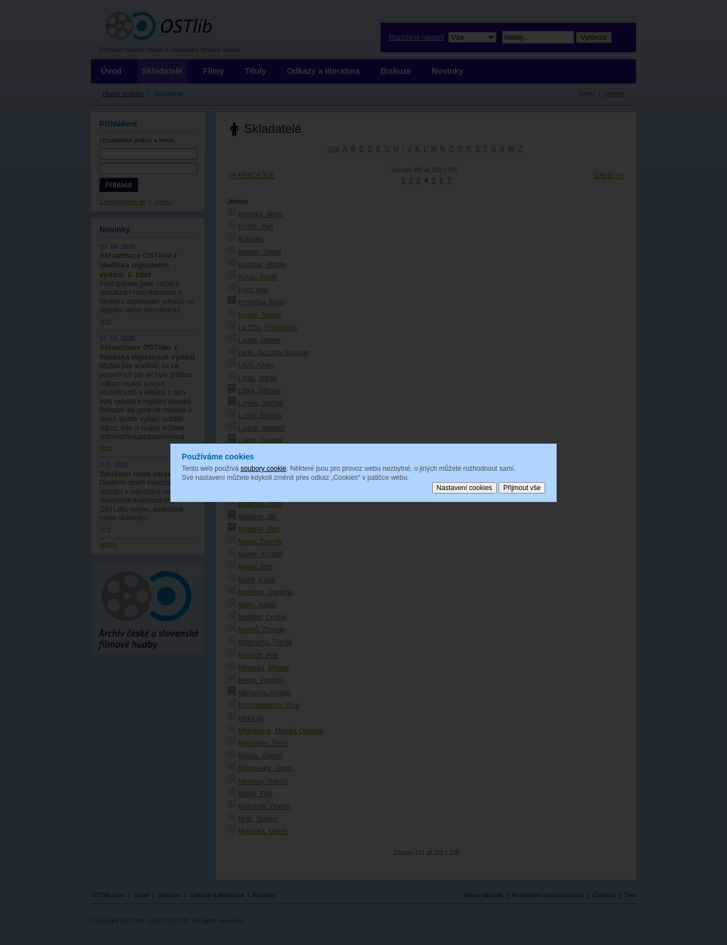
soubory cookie (263, 468)
